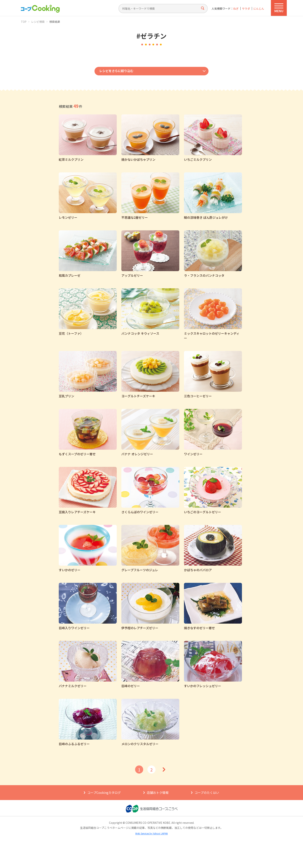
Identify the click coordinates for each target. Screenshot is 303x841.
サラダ (246, 8)
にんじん (258, 8)
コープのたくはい (207, 792)
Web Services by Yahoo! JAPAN (151, 833)
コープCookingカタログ (104, 792)
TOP (23, 21)
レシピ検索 (38, 21)
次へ (164, 769)
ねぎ (236, 8)
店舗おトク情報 (158, 792)
